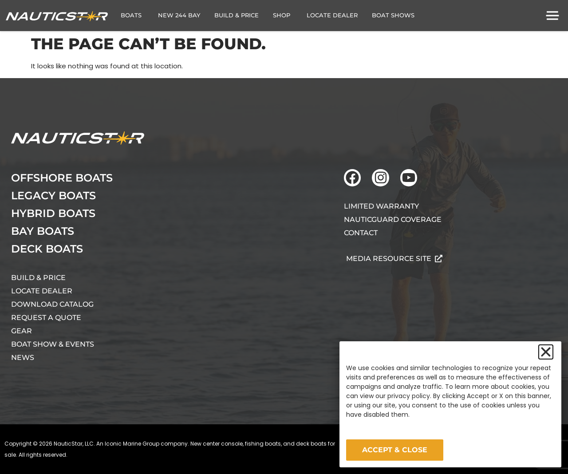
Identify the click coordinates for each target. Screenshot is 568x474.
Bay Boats (42, 231)
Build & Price (38, 277)
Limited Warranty (381, 206)
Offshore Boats (62, 177)
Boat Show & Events (52, 344)
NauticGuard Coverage (393, 219)
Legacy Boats (53, 195)
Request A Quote (46, 317)
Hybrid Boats (53, 213)
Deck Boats (47, 248)
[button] (545, 352)
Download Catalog (52, 304)
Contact (361, 233)
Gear (21, 331)
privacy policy (408, 395)
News (22, 357)
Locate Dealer (41, 291)
